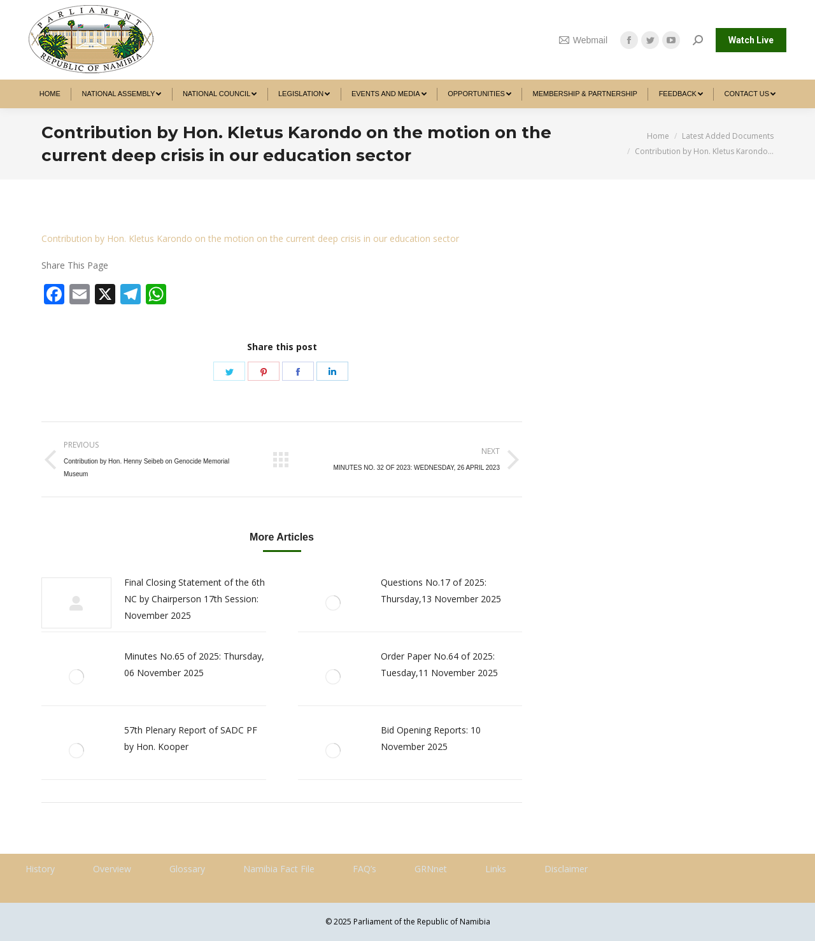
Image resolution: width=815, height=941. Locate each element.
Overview (112, 869)
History (40, 869)
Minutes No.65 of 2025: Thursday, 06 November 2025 (194, 664)
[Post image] (76, 602)
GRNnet (431, 869)
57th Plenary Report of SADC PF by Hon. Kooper (190, 738)
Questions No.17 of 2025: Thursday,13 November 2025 (441, 590)
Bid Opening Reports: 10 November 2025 (431, 738)
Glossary (187, 869)
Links (495, 869)
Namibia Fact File (279, 869)
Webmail (583, 40)
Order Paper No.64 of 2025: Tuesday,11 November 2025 (439, 664)
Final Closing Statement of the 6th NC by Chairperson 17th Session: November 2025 (194, 598)
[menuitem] (50, 94)
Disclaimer (566, 869)
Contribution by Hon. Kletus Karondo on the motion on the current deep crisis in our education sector (250, 238)
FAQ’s (364, 869)
